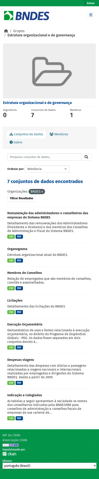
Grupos (19, 31)
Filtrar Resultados (21, 198)
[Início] (6, 31)
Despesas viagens (20, 360)
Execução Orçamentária (24, 324)
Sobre (16, 142)
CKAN (9, 454)
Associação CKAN (14, 440)
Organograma (17, 249)
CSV (11, 236)
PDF (19, 236)
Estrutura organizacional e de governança (41, 35)
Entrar (91, 3)
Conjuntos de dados (26, 134)
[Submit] (86, 157)
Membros (59, 134)
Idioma (6, 461)
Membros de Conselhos (24, 273)
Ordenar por (15, 169)
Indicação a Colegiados (24, 395)
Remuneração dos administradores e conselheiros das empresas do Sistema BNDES (47, 215)
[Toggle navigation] (91, 15)
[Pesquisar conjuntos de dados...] (44, 157)
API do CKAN (11, 435)
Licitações (15, 300)
